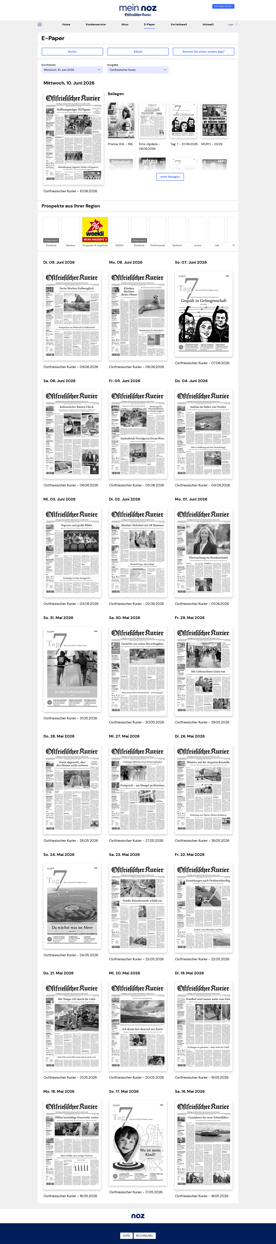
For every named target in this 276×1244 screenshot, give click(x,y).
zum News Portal (223, 6)
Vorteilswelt (179, 24)
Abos (124, 24)
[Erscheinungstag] (72, 69)
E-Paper (149, 24)
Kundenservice (96, 24)
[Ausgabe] (138, 69)
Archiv (72, 52)
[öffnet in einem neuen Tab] (121, 120)
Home (66, 24)
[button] (40, 24)
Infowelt (208, 24)
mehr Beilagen (170, 177)
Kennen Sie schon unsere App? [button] (203, 52)
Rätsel (138, 52)
